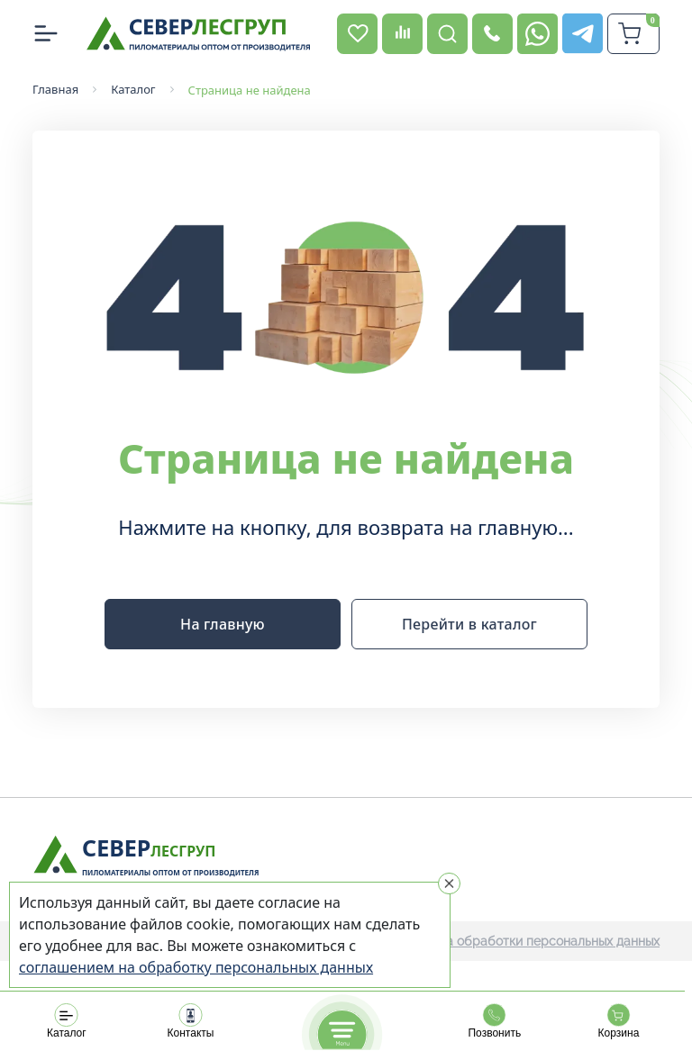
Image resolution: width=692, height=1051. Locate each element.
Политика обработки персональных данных (528, 941)
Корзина (618, 1021)
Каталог (67, 1021)
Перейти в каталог (469, 624)
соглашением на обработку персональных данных (196, 967)
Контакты (190, 1021)
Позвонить (495, 1021)
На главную (222, 624)
